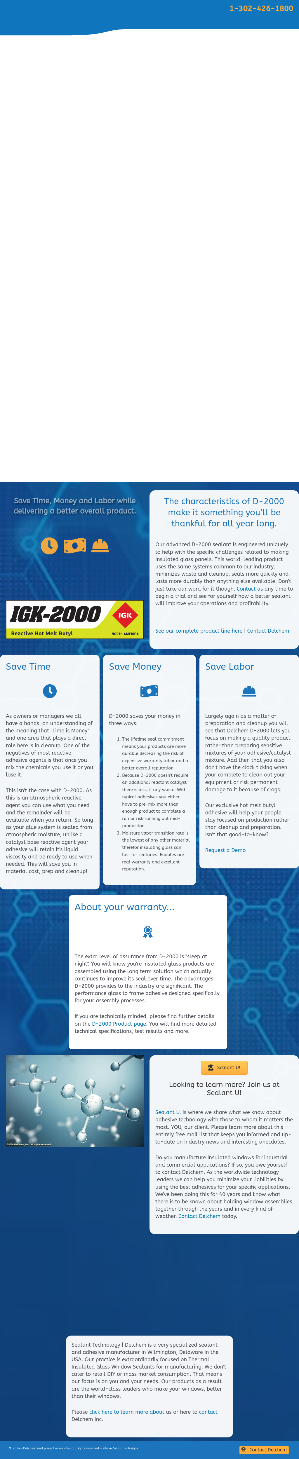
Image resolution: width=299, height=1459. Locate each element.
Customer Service (211, 449)
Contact (280, 449)
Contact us (250, 589)
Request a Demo (225, 850)
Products (250, 449)
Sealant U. (168, 1112)
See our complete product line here (198, 631)
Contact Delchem (268, 631)
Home (174, 449)
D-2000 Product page (119, 1024)
